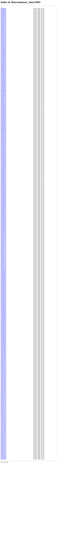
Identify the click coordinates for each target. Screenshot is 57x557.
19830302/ (3, 98)
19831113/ (3, 478)
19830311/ (3, 111)
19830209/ (3, 67)
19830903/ (3, 372)
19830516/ (3, 209)
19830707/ (3, 286)
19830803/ (3, 326)
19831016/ (3, 436)
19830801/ (3, 323)
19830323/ (3, 129)
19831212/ (3, 521)
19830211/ (3, 70)
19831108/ (3, 470)
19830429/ (3, 184)
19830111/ (3, 24)
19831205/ (3, 511)
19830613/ (3, 251)
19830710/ (3, 291)
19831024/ (3, 448)
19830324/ (3, 130)
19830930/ (3, 413)
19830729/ (3, 319)
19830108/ (3, 19)
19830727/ (3, 316)
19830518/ (3, 212)
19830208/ (3, 65)
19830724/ (3, 312)
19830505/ (3, 193)
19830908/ (3, 380)
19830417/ (3, 166)
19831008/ (3, 424)
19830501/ (3, 187)
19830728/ (3, 318)
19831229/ (3, 546)
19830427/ (3, 181)
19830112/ (3, 25)
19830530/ (3, 230)
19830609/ (3, 245)
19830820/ (3, 352)
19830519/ (3, 214)
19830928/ (3, 410)
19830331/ (3, 141)
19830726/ (3, 315)
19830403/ (3, 145)
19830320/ (3, 124)
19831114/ (3, 479)
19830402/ (3, 144)
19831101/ (3, 460)
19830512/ (3, 203)
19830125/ (3, 44)
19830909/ (3, 381)
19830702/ (3, 279)
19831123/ (3, 493)
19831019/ (3, 441)
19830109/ (3, 21)
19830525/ (3, 222)
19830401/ (3, 142)
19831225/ (3, 540)
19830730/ (3, 320)
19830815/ (3, 344)
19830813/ (3, 341)
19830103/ (3, 12)
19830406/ (3, 150)
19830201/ (3, 55)
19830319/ (3, 123)
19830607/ (3, 242)
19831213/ (3, 522)
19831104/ (3, 465)
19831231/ (3, 549)
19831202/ (3, 506)
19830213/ (3, 73)
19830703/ (3, 280)
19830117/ (3, 32)
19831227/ (3, 543)
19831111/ (3, 475)
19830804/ (3, 328)
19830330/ (3, 139)
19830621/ (3, 263)
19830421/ (3, 172)
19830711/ (3, 292)
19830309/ (3, 108)
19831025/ (3, 450)
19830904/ (3, 374)
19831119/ (3, 487)
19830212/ (3, 71)
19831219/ (3, 531)
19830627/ (3, 271)
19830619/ (3, 260)
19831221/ (3, 534)
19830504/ (3, 191)
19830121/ (3, 38)
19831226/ (3, 542)
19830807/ (3, 332)
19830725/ (3, 313)
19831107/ (3, 469)
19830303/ (3, 99)
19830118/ (3, 34)
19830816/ (3, 346)
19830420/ (3, 171)
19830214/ (3, 74)
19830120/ (3, 37)
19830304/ (3, 101)
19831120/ (3, 488)
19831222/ (3, 536)
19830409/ (3, 154)
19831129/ (3, 502)
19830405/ (3, 148)
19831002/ (3, 416)
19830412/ (3, 159)
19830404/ (3, 147)
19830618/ (3, 258)
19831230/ (3, 548)
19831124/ (3, 494)
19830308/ (3, 107)
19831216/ (3, 527)
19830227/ (3, 93)
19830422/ (3, 173)
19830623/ (3, 266)
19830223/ (3, 87)
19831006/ (3, 421)
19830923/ (3, 402)
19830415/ (3, 163)
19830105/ (3, 15)
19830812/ (3, 340)
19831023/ (3, 447)
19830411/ (3, 157)
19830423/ (3, 175)
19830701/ (3, 277)
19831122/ (3, 491)
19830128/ (3, 49)
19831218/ (3, 530)
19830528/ (3, 227)
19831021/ (3, 444)
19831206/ (3, 512)
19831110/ (3, 473)
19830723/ (3, 310)
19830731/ (3, 322)
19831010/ (3, 427)
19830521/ (3, 217)
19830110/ (3, 22)
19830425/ (3, 178)
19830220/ (3, 83)
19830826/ (3, 361)
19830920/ (3, 398)
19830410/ (3, 156)
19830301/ (3, 96)
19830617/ (3, 257)
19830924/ (3, 404)
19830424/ (3, 176)
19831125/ (3, 496)
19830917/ (3, 393)
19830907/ (3, 378)
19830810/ (3, 337)
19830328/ (3, 136)
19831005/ (3, 420)
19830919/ (3, 396)
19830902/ (3, 371)
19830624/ (3, 267)
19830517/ (3, 211)
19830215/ (3, 75)
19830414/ (3, 162)
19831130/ (3, 503)
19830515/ (3, 208)
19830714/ (3, 297)
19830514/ (3, 206)
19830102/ (3, 10)
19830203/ (3, 58)
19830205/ (3, 61)
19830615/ (3, 254)
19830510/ (3, 200)
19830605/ (3, 239)
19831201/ (3, 505)
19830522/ (3, 218)
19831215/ (3, 525)
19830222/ (3, 86)
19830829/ (3, 365)
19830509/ (3, 199)
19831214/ (3, 524)
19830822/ (3, 355)
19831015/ (3, 435)
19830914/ (3, 389)
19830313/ (3, 114)
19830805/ (3, 329)
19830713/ (3, 295)
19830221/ (3, 84)
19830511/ (3, 202)
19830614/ (3, 252)
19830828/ (3, 364)
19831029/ (3, 456)
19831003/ (3, 417)
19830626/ (3, 270)
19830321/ (3, 126)
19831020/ (3, 442)
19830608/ (3, 243)
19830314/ (3, 116)
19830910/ (3, 383)
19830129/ (3, 50)
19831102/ (3, 462)
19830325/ (3, 132)
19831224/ (3, 539)
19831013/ (3, 432)
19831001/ (3, 414)
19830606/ (3, 240)
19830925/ (3, 405)
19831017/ (3, 438)
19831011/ (3, 429)
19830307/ (3, 105)
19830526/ (3, 224)
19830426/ (3, 179)
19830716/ (3, 300)
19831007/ (3, 423)
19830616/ (3, 255)
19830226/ (3, 92)
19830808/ (3, 334)
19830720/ (3, 306)
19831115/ (3, 481)
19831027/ (3, 453)
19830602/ (3, 234)
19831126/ (3, 497)
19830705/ (3, 283)
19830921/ (3, 399)
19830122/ (3, 40)
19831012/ (3, 430)
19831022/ (3, 445)
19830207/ (3, 64)
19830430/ (3, 185)
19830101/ (3, 9)
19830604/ (3, 237)
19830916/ (3, 392)
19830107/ (3, 18)
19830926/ (3, 407)
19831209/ (3, 516)
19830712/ (3, 294)
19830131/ (3, 53)
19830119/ (3, 35)
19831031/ (3, 459)
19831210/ (3, 518)
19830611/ (3, 248)
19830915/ (3, 390)
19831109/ (3, 472)
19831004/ (3, 418)
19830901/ (3, 369)
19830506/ (3, 194)
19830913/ (3, 387)
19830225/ (3, 90)
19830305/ (3, 102)
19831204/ (3, 509)
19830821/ (3, 353)
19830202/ (3, 56)
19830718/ (3, 303)
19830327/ (3, 135)
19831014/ (3, 433)
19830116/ (3, 31)
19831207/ (3, 514)
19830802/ (3, 325)
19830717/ (3, 301)
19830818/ (3, 349)
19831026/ (3, 451)
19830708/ (3, 288)
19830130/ (3, 52)
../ (2, 7)
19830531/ (3, 231)
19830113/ (3, 26)
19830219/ (3, 81)
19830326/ (3, 133)
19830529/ (3, 228)
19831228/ (3, 545)
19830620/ (3, 261)
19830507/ (3, 196)
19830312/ (3, 113)
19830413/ (3, 160)
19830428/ (3, 182)
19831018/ (3, 439)
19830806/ (3, 331)
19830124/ (3, 43)
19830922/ (3, 401)
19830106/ (3, 16)
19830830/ (3, 367)
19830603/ (3, 236)
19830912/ (3, 386)
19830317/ (3, 120)
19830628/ (3, 273)
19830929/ (3, 411)
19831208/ (3, 515)
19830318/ (3, 122)
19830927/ (3, 408)
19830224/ (3, 89)
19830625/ (3, 269)
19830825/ (3, 359)
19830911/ (3, 384)
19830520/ (3, 215)
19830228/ (3, 95)
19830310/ (3, 110)
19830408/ (3, 153)
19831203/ (3, 508)
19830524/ (3, 221)
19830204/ (3, 59)
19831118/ (3, 485)
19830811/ (3, 338)
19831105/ (3, 466)
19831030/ (3, 457)
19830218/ (3, 80)
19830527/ (3, 225)
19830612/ (3, 249)
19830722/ (3, 309)
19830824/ (3, 358)
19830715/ (3, 298)
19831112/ (3, 476)
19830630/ (3, 276)
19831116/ (3, 482)
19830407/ (3, 151)
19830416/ (3, 165)
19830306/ (3, 104)
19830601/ (3, 233)
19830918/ (3, 395)
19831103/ (3, 463)
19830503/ (3, 190)
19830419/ (3, 169)
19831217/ (3, 528)
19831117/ (3, 484)
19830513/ (3, 205)
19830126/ (3, 46)
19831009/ (3, 426)
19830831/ (3, 368)
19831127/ (3, 499)
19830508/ (3, 197)
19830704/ (3, 282)
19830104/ (3, 13)
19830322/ (3, 127)
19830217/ (3, 78)
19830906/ (3, 377)
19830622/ (3, 264)
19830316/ (3, 119)
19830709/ (3, 289)
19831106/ (3, 467)
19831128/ (3, 500)
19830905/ (3, 375)
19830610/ (3, 246)
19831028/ (3, 454)
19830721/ (3, 307)
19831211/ (3, 519)
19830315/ (3, 117)
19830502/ (3, 188)
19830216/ (3, 77)
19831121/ (3, 490)
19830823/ (3, 356)
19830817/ (3, 347)
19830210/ (3, 68)
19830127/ (3, 47)
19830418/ (3, 168)
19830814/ (3, 343)
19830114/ (3, 28)
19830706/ (3, 285)
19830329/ (3, 138)
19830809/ (3, 335)
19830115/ (3, 29)
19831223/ (3, 537)
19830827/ (3, 362)
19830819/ (3, 350)
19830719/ (3, 304)
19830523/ (3, 220)
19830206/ (3, 62)
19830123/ (3, 41)
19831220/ (3, 533)
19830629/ (3, 274)
